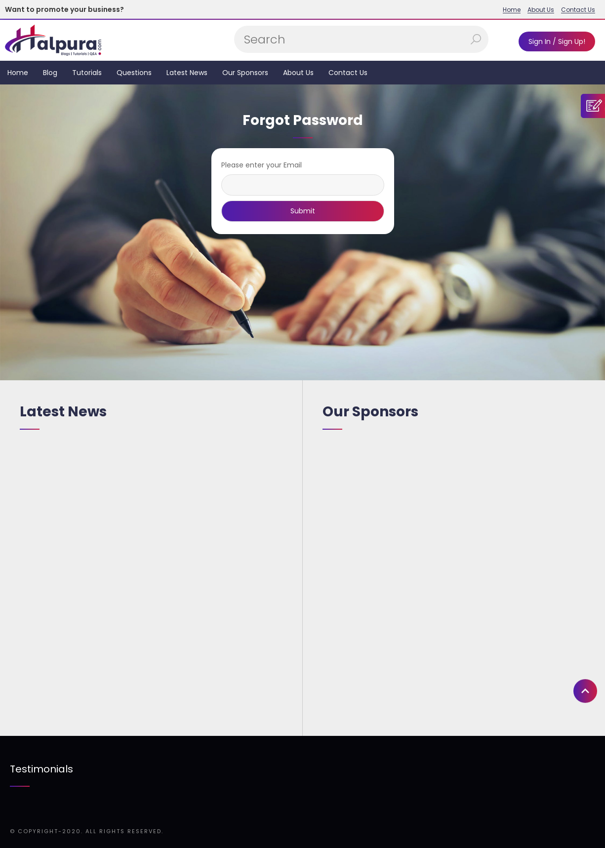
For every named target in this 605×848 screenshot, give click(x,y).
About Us (540, 9)
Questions (134, 73)
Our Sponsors (245, 73)
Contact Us (578, 9)
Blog (50, 73)
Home (512, 9)
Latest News (186, 73)
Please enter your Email (261, 165)
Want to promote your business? (64, 9)
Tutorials (87, 73)
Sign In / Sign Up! (556, 41)
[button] (585, 661)
